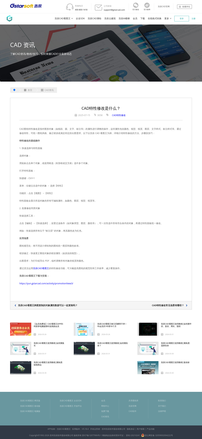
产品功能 (150, 429)
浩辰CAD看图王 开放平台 (71, 406)
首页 (28, 90)
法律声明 (162, 411)
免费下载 (105, 411)
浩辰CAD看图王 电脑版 (30, 411)
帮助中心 (105, 406)
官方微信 (135, 9)
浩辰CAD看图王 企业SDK (71, 400)
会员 (135, 18)
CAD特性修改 (119, 115)
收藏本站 (186, 6)
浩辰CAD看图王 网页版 (30, 400)
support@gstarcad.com (114, 9)
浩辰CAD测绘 (94, 18)
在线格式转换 (154, 18)
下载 (142, 18)
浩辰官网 (132, 406)
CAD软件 (132, 411)
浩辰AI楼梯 (124, 18)
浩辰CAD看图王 (63, 18)
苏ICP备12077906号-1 (92, 435)
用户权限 (141, 429)
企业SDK (80, 18)
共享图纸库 (133, 400)
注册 (193, 18)
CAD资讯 (47, 90)
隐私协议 (131, 429)
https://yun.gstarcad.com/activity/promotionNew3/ (46, 283)
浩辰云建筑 (110, 18)
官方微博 (147, 9)
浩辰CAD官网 (164, 6)
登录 (182, 18)
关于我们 (162, 406)
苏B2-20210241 (133, 435)
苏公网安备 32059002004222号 (157, 435)
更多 (166, 18)
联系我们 (162, 400)
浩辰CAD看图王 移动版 (30, 406)
